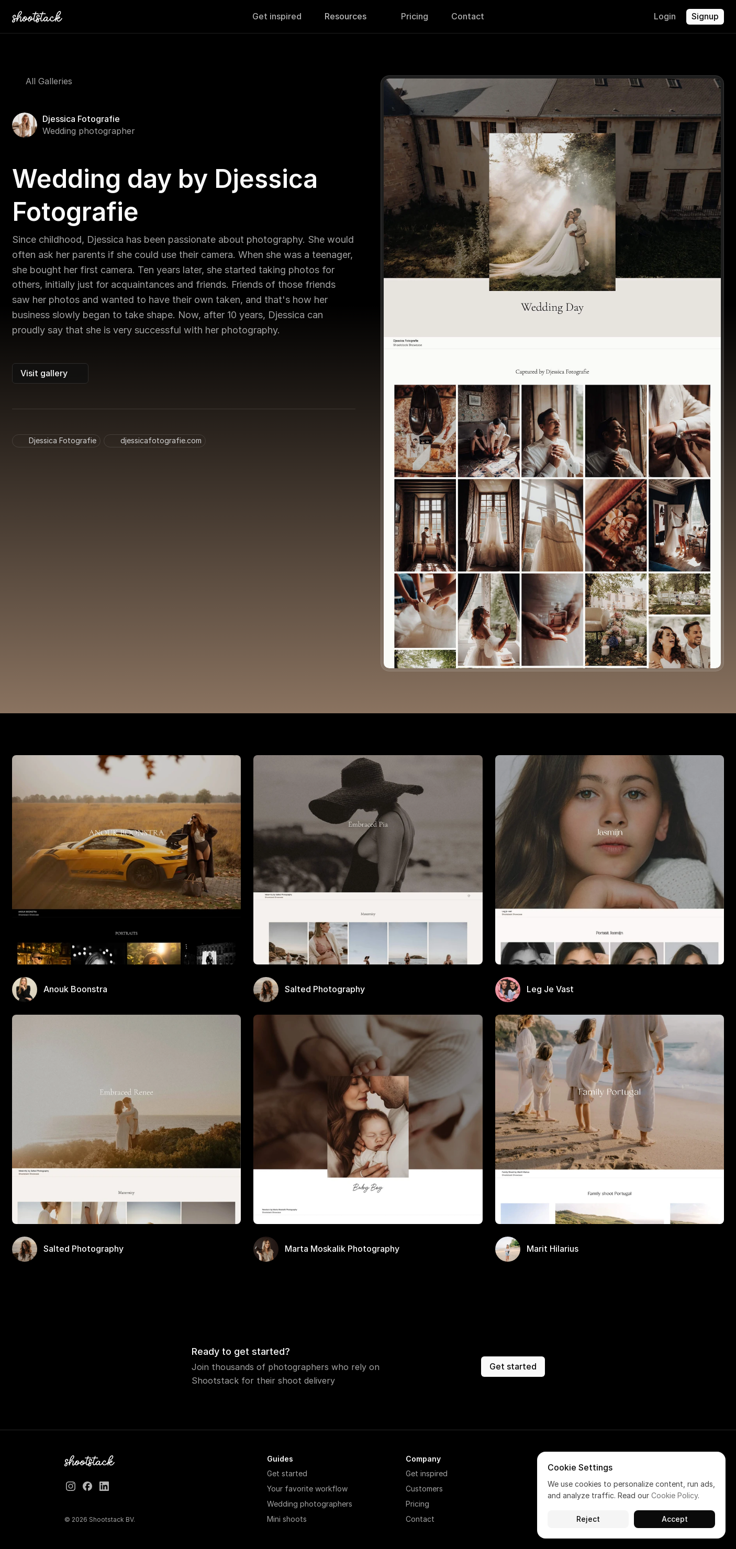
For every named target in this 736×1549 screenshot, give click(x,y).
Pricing (417, 1503)
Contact (420, 1518)
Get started (287, 1473)
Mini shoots (287, 1518)
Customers (424, 1488)
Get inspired (427, 1473)
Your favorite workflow (307, 1488)
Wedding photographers (309, 1503)
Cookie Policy (674, 1495)
